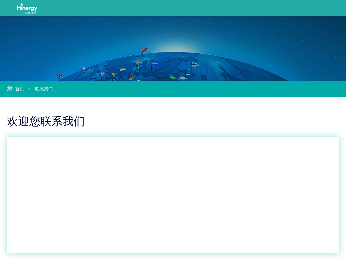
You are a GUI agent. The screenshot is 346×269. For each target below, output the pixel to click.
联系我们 (44, 88)
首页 (19, 88)
